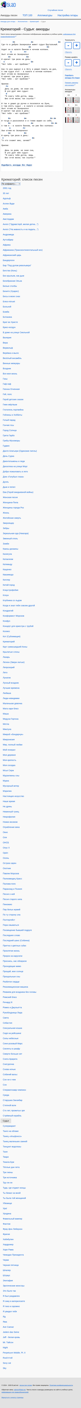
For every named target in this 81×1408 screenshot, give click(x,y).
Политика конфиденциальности (61, 1385)
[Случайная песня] (55, 10)
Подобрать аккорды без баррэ (16, 165)
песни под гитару (26, 1385)
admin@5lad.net (20, 1390)
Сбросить (68, 52)
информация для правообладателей (15, 1392)
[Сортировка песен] (10, 183)
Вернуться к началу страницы (12, 1397)
